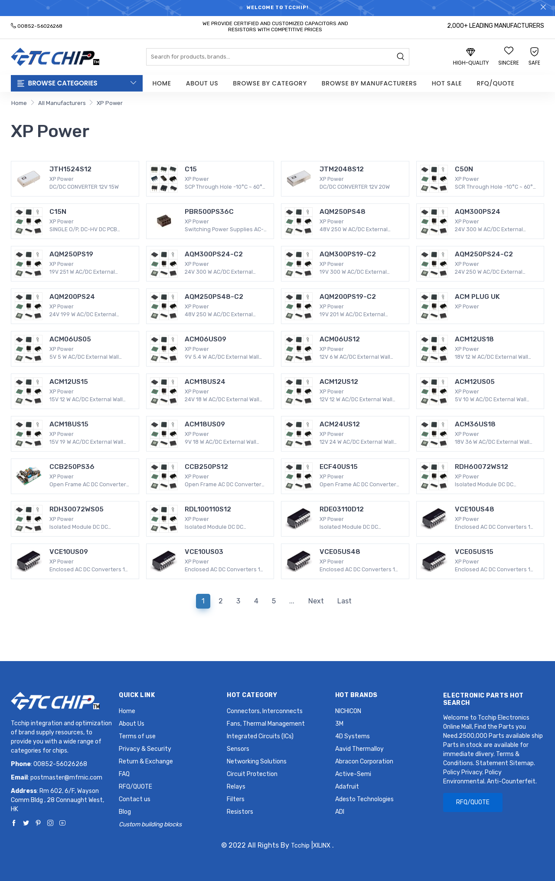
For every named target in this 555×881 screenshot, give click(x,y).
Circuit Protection (252, 774)
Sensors (238, 749)
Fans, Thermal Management (266, 723)
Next (316, 601)
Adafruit (347, 786)
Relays (236, 786)
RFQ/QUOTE (495, 83)
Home (162, 83)
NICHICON (348, 711)
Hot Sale (447, 83)
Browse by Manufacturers (369, 83)
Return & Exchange (146, 761)
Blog (125, 811)
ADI (339, 811)
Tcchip (300, 845)
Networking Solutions (257, 761)
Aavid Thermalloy (359, 749)
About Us (202, 83)
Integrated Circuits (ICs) (260, 736)
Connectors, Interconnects (265, 711)
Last (344, 601)
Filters (236, 799)
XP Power (110, 103)
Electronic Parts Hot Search (483, 699)
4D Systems (352, 736)
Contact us (134, 799)
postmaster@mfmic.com (66, 777)
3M (339, 723)
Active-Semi (353, 774)
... (291, 601)
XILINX (321, 845)
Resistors (240, 811)
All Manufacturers (62, 103)
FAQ (124, 774)
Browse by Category (270, 83)
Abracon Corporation (364, 761)
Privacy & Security (145, 749)
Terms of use (137, 736)
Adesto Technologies (364, 799)
